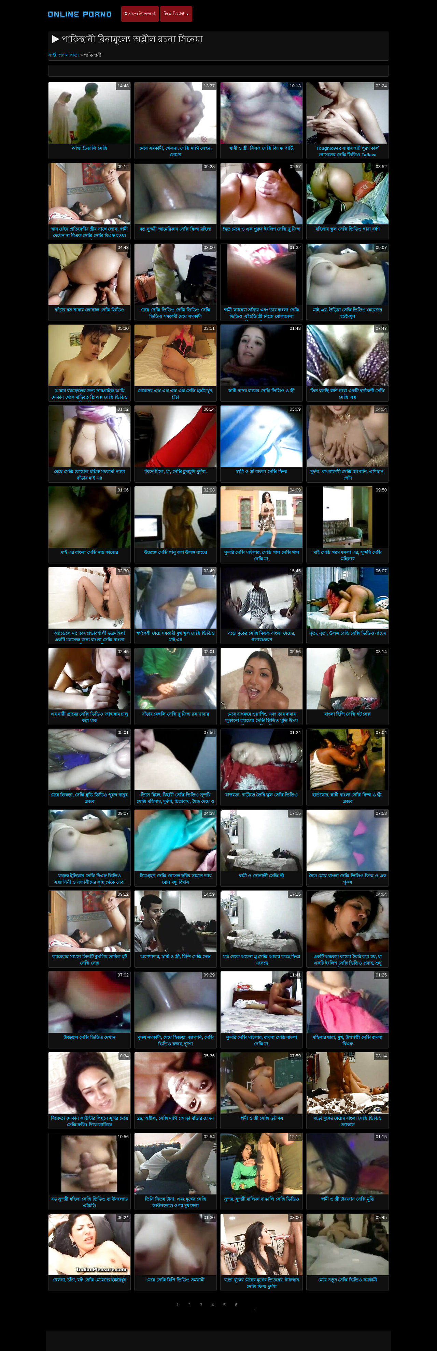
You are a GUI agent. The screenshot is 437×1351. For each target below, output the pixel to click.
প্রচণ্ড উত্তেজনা (140, 13)
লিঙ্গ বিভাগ (176, 13)
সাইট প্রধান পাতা (64, 55)
